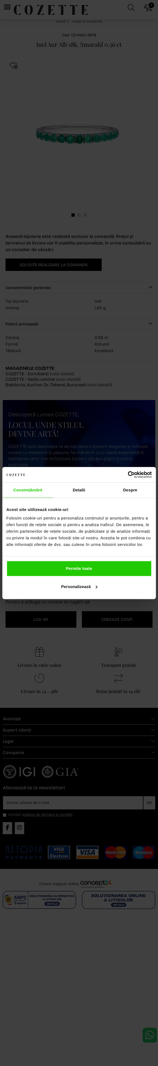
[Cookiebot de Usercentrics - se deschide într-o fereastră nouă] (128, 474)
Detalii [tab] (79, 490)
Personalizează (79, 586)
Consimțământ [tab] (27, 490)
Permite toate (79, 568)
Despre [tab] (130, 490)
